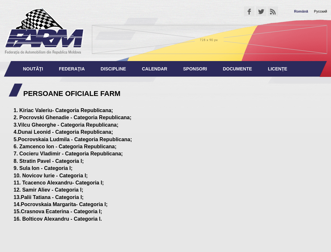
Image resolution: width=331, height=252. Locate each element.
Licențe (277, 68)
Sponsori (195, 68)
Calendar (154, 68)
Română (301, 11)
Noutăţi (33, 68)
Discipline (113, 68)
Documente (237, 68)
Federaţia (72, 68)
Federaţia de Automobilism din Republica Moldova (44, 30)
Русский (320, 11)
